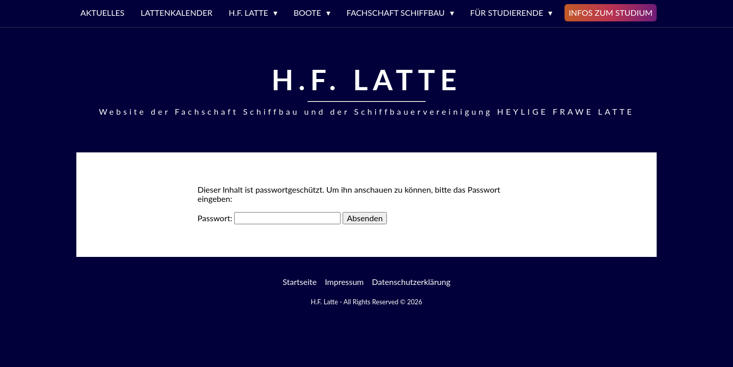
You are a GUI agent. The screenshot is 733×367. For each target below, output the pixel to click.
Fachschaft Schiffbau (396, 12)
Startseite (300, 281)
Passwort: (269, 218)
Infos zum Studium (611, 12)
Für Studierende (507, 12)
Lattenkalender (176, 12)
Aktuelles (102, 12)
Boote (307, 12)
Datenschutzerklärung (411, 281)
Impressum (344, 281)
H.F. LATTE (248, 12)
